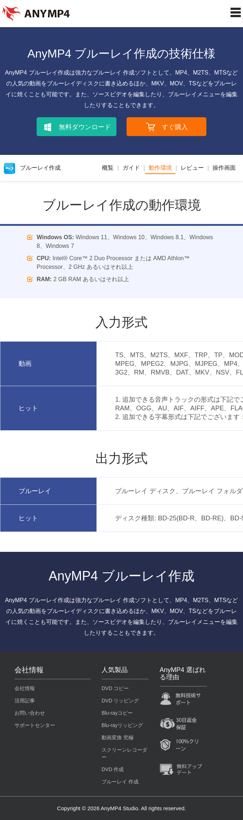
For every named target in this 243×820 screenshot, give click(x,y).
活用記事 (25, 700)
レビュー (192, 168)
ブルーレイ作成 (32, 168)
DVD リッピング (120, 700)
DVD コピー (115, 688)
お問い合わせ (30, 713)
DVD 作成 (113, 769)
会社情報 (25, 688)
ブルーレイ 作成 (120, 782)
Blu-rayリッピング (122, 725)
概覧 (108, 168)
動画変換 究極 (117, 737)
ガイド (131, 168)
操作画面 (224, 168)
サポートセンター (35, 725)
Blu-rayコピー (117, 713)
